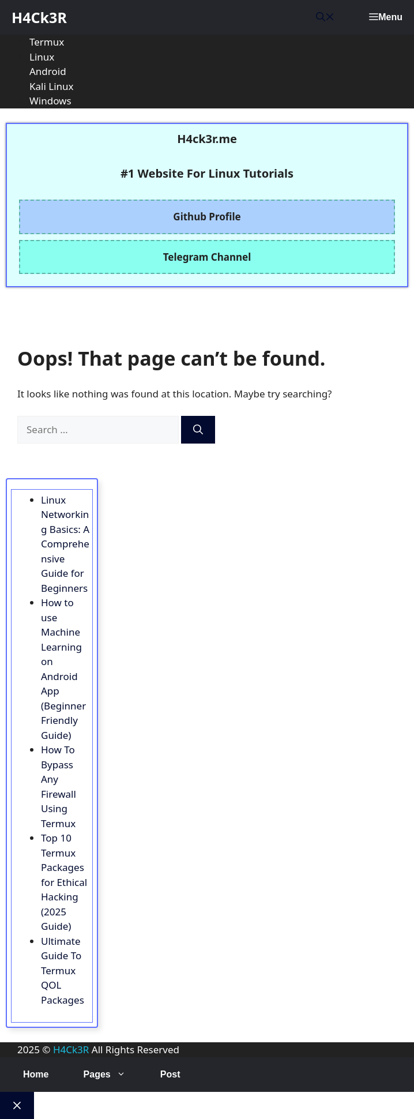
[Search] (198, 430)
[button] (325, 17)
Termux (46, 41)
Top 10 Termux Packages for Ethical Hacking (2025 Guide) (64, 882)
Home (36, 1074)
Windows (50, 100)
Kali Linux (51, 86)
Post (170, 1074)
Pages (113, 1074)
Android (47, 71)
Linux (41, 56)
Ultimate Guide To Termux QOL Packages (62, 970)
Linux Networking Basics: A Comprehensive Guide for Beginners (65, 544)
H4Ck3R (39, 17)
